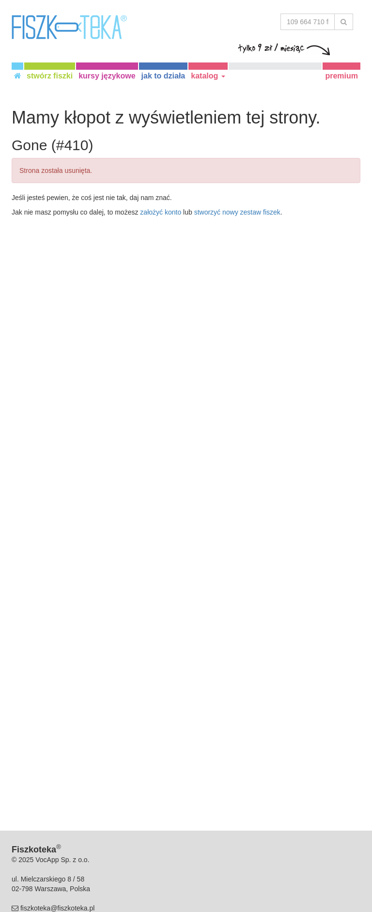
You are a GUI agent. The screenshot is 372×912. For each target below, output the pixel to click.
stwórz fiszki (50, 76)
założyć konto (160, 212)
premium (341, 76)
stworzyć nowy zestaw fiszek (237, 212)
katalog (208, 76)
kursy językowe (106, 76)
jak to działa (163, 76)
